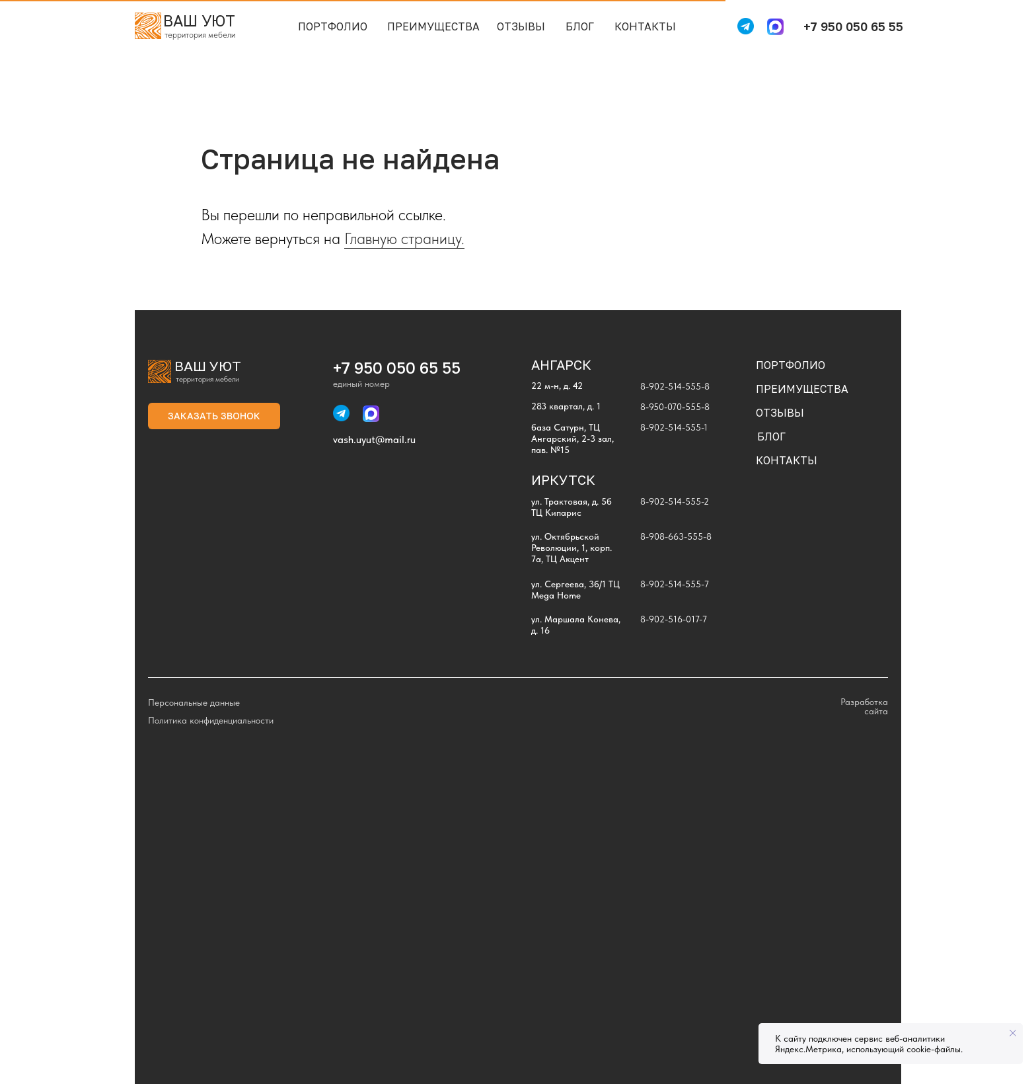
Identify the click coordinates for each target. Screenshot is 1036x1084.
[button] (214, 416)
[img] (148, 26)
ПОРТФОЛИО (332, 26)
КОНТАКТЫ (645, 26)
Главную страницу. (404, 238)
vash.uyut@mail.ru (374, 439)
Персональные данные (194, 702)
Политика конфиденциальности (211, 720)
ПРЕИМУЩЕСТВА (433, 26)
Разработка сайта (864, 706)
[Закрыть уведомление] (1012, 1033)
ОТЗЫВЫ (521, 26)
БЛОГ (580, 26)
